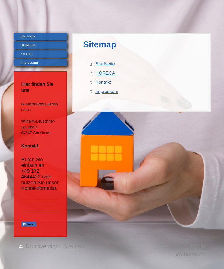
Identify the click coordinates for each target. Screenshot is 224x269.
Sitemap (73, 246)
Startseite (105, 63)
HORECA (105, 73)
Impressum (106, 91)
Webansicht (190, 254)
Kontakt (103, 82)
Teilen (28, 224)
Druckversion (39, 246)
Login (198, 246)
